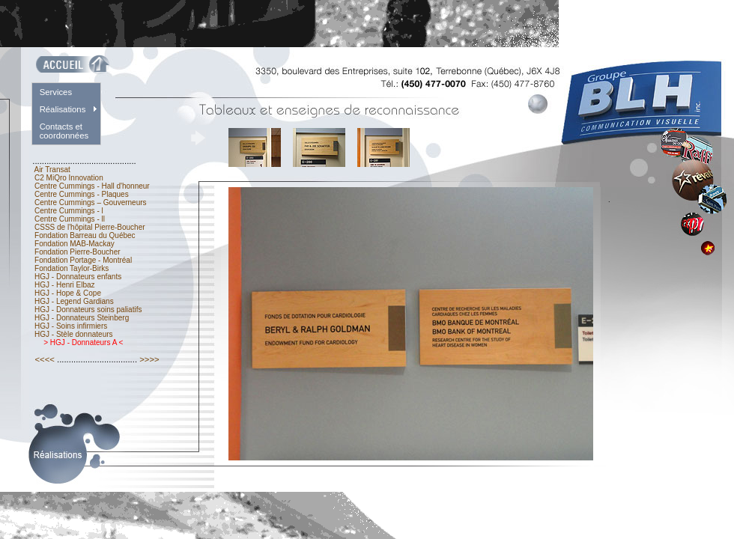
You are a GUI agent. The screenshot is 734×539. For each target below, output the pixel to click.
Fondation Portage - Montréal (83, 260)
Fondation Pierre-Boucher (77, 252)
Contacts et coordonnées (64, 131)
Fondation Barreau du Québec (84, 235)
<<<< (44, 359)
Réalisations (63, 109)
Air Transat (52, 169)
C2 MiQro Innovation (68, 178)
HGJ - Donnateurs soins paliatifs (88, 309)
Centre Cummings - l (68, 211)
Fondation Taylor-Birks (71, 268)
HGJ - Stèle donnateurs (73, 334)
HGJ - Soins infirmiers (70, 326)
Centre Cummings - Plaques (81, 194)
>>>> (149, 359)
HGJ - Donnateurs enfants (78, 276)
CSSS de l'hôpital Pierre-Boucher (89, 227)
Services (56, 92)
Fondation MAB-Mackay (74, 244)
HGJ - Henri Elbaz (64, 285)
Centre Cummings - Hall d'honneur (91, 186)
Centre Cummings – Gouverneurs (90, 202)
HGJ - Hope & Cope (67, 293)
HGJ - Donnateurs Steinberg (81, 318)
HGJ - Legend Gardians (73, 301)
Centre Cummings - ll (69, 219)
